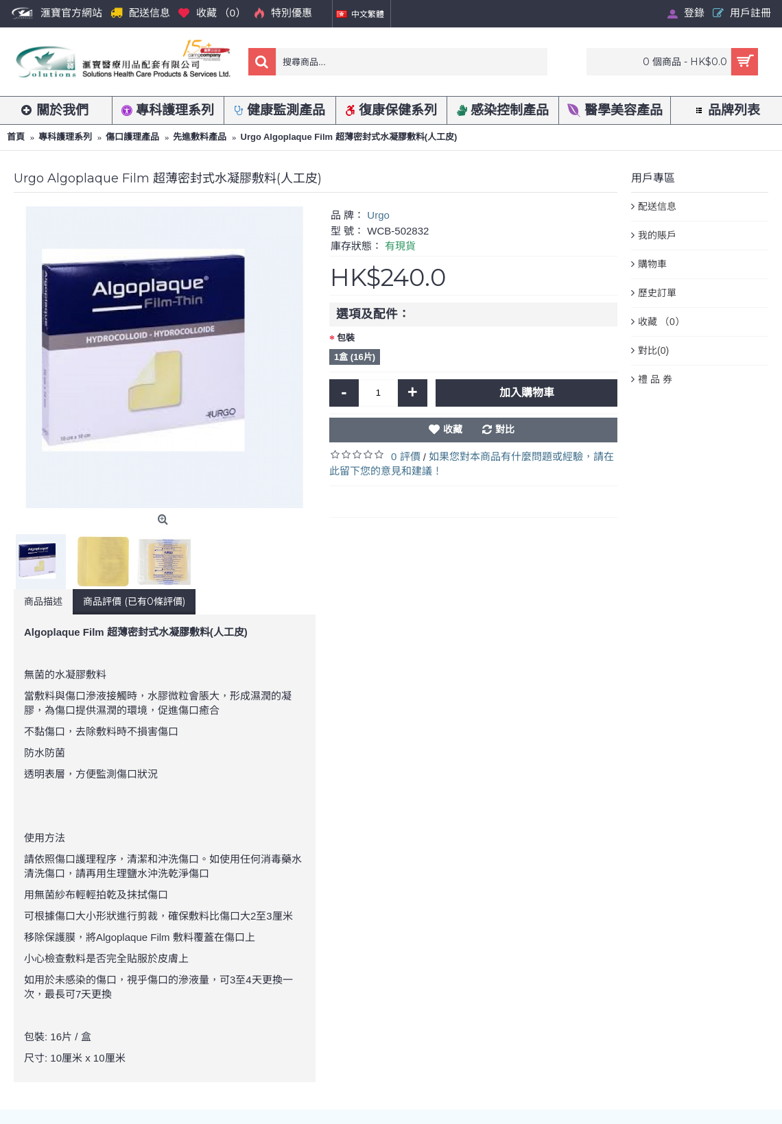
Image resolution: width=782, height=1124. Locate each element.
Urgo (378, 215)
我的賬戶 (657, 235)
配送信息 (657, 206)
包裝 (346, 338)
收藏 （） (661, 322)
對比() (653, 351)
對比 (504, 429)
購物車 (652, 264)
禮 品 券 (655, 379)
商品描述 (43, 601)
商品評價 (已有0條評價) (134, 601)
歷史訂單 (657, 292)
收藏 (452, 429)
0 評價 (405, 456)
